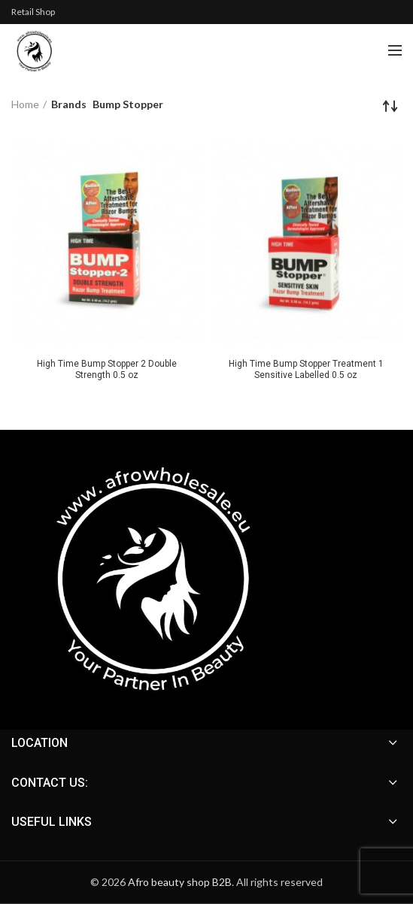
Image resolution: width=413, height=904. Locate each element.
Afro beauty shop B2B (180, 881)
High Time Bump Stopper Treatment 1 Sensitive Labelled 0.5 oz (306, 369)
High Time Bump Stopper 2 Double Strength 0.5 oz (107, 369)
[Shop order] (390, 106)
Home (25, 104)
